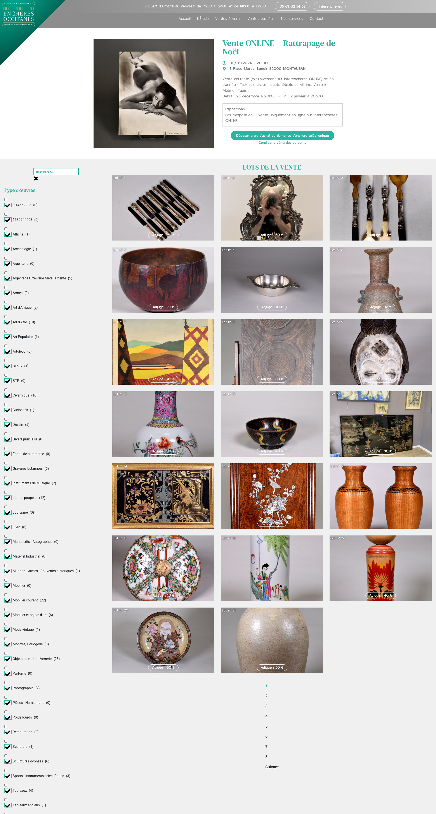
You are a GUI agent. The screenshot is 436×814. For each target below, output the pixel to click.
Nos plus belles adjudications (216, 790)
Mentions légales (257, 809)
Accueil (185, 19)
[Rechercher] (56, 171)
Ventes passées (260, 19)
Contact (316, 19)
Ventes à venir (228, 19)
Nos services (292, 19)
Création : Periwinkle (375, 809)
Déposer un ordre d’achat (334, 770)
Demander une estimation (335, 780)
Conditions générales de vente (283, 142)
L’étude (80, 770)
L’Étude (203, 19)
